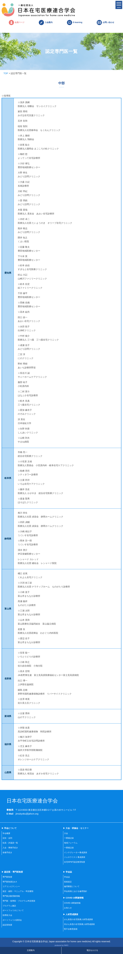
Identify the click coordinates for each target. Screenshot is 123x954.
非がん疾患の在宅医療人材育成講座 (79, 924)
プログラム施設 (9, 906)
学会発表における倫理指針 (75, 891)
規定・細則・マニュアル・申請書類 (18, 891)
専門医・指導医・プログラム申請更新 (19, 901)
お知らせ (68, 908)
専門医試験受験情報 (11, 896)
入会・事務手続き (10, 848)
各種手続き (7, 852)
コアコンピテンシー (11, 886)
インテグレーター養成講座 (75, 852)
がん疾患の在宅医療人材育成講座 (78, 919)
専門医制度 (7, 877)
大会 (66, 833)
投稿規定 (68, 882)
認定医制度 (7, 925)
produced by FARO (61, 945)
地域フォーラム (71, 843)
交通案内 (31, 950)
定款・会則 (7, 838)
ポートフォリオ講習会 (12, 920)
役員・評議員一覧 (10, 843)
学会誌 (67, 877)
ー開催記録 (69, 838)
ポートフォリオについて (13, 910)
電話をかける (92, 950)
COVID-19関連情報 (72, 903)
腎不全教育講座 (71, 929)
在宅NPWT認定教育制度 (74, 862)
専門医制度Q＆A (10, 882)
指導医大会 (7, 915)
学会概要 (6, 833)
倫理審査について (71, 886)
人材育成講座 (72, 914)
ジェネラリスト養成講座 (74, 857)
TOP (6, 73)
